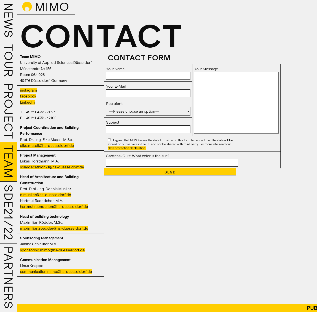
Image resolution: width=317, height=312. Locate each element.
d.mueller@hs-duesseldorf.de (45, 195)
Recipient (148, 107)
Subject (148, 125)
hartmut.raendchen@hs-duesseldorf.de (54, 206)
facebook (28, 96)
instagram (28, 90)
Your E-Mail (148, 89)
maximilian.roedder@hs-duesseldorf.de (54, 228)
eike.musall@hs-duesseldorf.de (47, 145)
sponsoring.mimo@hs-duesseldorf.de (52, 250)
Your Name (148, 72)
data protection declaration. (127, 148)
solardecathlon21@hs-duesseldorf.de (52, 167)
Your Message (236, 100)
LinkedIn (27, 102)
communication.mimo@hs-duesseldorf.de (56, 271)
